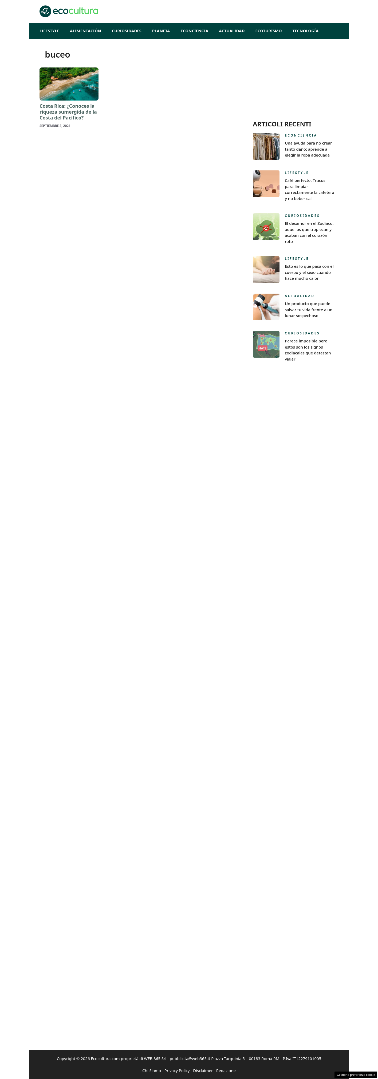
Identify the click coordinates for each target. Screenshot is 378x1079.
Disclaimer (203, 1070)
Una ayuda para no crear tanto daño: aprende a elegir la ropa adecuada (308, 149)
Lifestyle (49, 30)
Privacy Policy (177, 1070)
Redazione (226, 1070)
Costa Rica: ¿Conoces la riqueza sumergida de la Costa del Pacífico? (68, 112)
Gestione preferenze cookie (356, 1075)
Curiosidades (126, 30)
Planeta (161, 30)
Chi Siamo (151, 1070)
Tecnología (306, 30)
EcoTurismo (268, 30)
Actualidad (232, 30)
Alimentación (85, 30)
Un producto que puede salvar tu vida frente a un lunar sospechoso (308, 309)
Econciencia (194, 30)
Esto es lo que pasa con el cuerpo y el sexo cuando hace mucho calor (309, 272)
